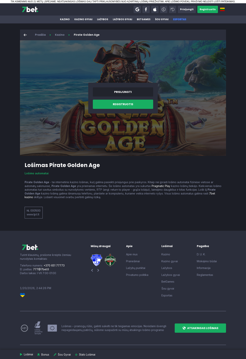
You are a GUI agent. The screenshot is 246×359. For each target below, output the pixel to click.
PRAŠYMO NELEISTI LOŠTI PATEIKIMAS (213, 1)
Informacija (203, 268)
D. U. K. (201, 254)
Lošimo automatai (37, 173)
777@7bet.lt (41, 269)
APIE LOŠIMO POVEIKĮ (177, 1)
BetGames (143, 19)
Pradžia (40, 35)
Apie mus (132, 254)
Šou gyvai (162, 19)
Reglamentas (205, 274)
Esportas (179, 19)
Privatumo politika (137, 274)
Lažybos (102, 19)
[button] (137, 9)
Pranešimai (133, 261)
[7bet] (30, 9)
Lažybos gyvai (122, 19)
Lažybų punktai (135, 268)
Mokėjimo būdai (207, 261)
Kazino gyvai (83, 19)
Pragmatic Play (161, 186)
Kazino (65, 19)
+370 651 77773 (54, 265)
